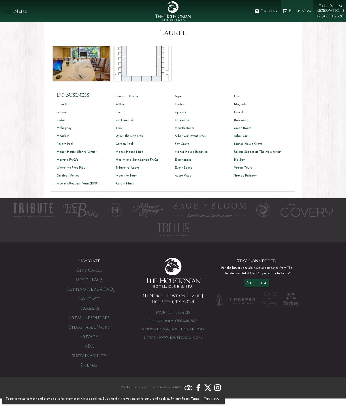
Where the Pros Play (70, 167)
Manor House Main (129, 152)
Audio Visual (183, 175)
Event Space (183, 167)
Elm (236, 96)
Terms (195, 398)
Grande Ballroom (245, 175)
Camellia (62, 104)
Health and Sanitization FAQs (137, 160)
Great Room (242, 128)
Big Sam (239, 160)
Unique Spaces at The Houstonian (257, 152)
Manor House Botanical (191, 152)
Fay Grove (182, 144)
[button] (15, 11)
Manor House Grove (248, 144)
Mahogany (63, 128)
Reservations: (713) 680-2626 (173, 320)
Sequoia (62, 112)
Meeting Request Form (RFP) (77, 183)
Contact (89, 299)
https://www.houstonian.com (173, 337)
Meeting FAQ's (67, 160)
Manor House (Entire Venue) (76, 152)
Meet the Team (126, 175)
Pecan (120, 112)
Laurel (238, 112)
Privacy (89, 337)
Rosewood (241, 120)
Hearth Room (184, 128)
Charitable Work (89, 327)
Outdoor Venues (67, 175)
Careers (89, 308)
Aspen (179, 96)
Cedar (60, 120)
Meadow (62, 136)
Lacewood (182, 120)
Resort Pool (64, 144)
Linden (179, 104)
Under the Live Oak (129, 136)
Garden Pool (124, 144)
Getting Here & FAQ (89, 289)
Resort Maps (125, 183)
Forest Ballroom (127, 96)
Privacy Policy (180, 398)
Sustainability (89, 356)
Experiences (183, 160)
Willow (120, 104)
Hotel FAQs (89, 280)
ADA (89, 346)
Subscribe (256, 283)
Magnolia (240, 104)
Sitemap (89, 365)
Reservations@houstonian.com (173, 329)
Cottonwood (124, 120)
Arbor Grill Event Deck (190, 136)
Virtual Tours (243, 167)
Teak (119, 128)
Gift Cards (89, 270)
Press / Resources (89, 318)
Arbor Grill (241, 136)
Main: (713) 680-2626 (173, 312)
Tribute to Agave (127, 167)
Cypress (180, 112)
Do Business (72, 95)
